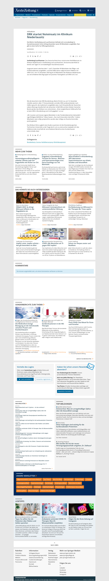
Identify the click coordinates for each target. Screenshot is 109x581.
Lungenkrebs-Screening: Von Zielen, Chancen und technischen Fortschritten (33, 442)
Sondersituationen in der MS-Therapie (53, 325)
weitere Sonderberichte (85, 359)
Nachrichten (20, 15)
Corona (38, 142)
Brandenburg (31, 142)
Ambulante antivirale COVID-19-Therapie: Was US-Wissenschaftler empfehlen (34, 429)
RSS (49, 564)
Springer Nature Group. (50, 580)
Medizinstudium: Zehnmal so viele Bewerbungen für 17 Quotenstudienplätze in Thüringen (31, 465)
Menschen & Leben (75, 483)
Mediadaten (52, 553)
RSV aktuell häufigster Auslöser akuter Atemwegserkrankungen (33, 438)
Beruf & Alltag (57, 480)
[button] (90, 10)
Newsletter (51, 562)
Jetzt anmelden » (25, 379)
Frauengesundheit (23, 483)
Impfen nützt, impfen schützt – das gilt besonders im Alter (28, 244)
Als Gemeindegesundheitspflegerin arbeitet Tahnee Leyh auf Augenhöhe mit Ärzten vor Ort (27, 160)
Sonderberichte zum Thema (29, 305)
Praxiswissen (36, 15)
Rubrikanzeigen (53, 558)
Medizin (28, 15)
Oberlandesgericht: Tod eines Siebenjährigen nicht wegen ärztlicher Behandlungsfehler (31, 434)
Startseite (18, 553)
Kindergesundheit (60, 483)
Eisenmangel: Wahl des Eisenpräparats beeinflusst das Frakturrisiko (30, 416)
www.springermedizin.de (67, 553)
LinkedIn (62, 568)
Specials (51, 15)
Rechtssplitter (21, 491)
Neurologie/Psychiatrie (24, 487)
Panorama (18, 562)
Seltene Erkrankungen (47, 491)
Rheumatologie (33, 491)
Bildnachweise (33, 566)
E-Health (88, 480)
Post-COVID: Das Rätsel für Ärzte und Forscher (81, 323)
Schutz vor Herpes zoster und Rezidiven (79, 244)
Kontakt (31, 564)
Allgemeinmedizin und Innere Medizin (29, 480)
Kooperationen (61, 15)
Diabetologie (79, 480)
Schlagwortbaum (34, 553)
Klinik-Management (60, 142)
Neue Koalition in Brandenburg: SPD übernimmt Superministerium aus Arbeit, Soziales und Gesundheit (81, 160)
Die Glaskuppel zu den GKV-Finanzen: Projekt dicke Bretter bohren (32, 447)
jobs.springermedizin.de (67, 558)
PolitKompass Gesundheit (75, 487)
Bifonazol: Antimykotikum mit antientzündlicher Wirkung (53, 208)
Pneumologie (60, 487)
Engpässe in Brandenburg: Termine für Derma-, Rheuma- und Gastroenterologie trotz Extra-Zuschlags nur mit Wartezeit (53, 161)
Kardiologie (49, 483)
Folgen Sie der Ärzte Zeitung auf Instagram (81, 520)
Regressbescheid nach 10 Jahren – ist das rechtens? (29, 407)
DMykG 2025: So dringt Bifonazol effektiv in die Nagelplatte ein (25, 209)
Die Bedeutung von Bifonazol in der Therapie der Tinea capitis (80, 208)
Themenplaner (53, 556)
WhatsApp (63, 572)
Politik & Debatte (80, 15)
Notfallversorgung (47, 142)
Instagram (63, 575)
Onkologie (37, 487)
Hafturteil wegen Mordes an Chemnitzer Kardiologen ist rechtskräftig (31, 456)
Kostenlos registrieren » (43, 379)
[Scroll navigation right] (93, 15)
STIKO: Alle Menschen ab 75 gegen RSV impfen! (52, 244)
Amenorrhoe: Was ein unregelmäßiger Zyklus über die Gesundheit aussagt (30, 411)
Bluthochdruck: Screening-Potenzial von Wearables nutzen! (32, 461)
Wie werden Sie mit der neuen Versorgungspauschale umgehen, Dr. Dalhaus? (74, 445)
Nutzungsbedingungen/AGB (38, 556)
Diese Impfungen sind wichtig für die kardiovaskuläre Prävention (33, 420)
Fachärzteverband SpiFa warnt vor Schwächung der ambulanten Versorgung (33, 452)
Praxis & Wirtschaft (21, 560)
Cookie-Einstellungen (35, 560)
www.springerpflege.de (67, 556)
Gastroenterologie (37, 483)
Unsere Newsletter (25, 476)
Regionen (70, 15)
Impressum (32, 562)
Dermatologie (68, 480)
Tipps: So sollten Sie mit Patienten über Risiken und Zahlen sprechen (32, 424)
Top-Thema (47, 480)
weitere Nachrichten (47, 468)
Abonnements (52, 560)
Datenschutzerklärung (36, 558)
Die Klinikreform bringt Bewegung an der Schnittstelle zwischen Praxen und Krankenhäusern (27, 327)
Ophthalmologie (48, 487)
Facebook (63, 570)
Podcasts (45, 15)
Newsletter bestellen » (65, 392)
